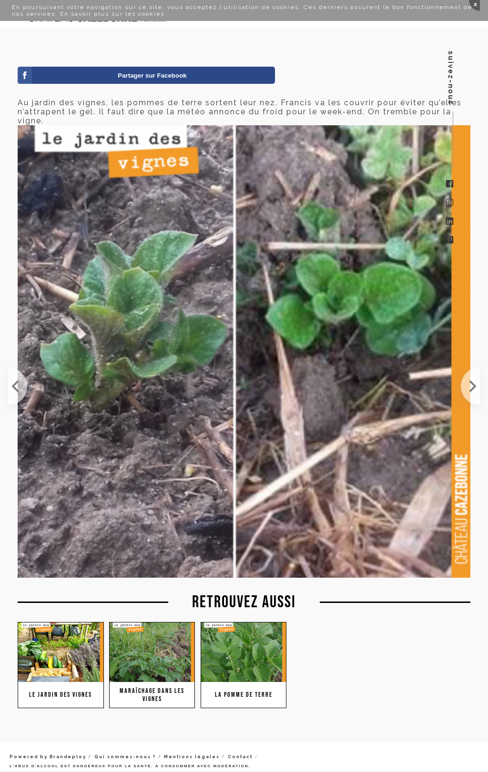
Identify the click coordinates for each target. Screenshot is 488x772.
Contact (240, 756)
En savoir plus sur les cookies (112, 13)
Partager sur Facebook (152, 75)
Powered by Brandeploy (48, 756)
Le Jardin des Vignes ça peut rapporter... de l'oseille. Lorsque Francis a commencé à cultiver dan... (17, 386)
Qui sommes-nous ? (125, 756)
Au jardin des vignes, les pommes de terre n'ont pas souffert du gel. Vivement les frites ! (470, 386)
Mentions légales (192, 756)
